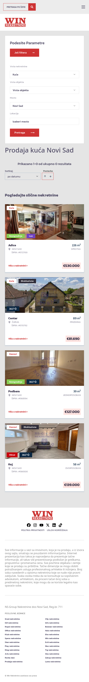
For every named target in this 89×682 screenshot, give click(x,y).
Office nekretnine (13, 630)
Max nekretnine (52, 646)
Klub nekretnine (12, 634)
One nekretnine (52, 654)
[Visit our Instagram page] (35, 525)
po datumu (14, 176)
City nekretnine (52, 619)
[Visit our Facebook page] (29, 525)
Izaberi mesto (21, 121)
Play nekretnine (12, 646)
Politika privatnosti (32, 530)
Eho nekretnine (52, 634)
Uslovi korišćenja (57, 530)
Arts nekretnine (12, 654)
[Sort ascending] (45, 176)
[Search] (32, 7)
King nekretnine (12, 650)
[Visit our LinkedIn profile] (54, 525)
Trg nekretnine (52, 650)
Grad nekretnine (12, 619)
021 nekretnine (11, 623)
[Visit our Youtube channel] (41, 525)
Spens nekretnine (13, 638)
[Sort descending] (50, 176)
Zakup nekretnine (53, 657)
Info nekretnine (52, 623)
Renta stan (10, 657)
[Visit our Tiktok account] (60, 525)
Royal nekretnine (13, 626)
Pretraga (24, 132)
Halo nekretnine (52, 630)
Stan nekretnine (12, 642)
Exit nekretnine (52, 642)
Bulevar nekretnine (54, 626)
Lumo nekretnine (53, 661)
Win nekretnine (52, 638)
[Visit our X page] (48, 525)
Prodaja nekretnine (14, 661)
